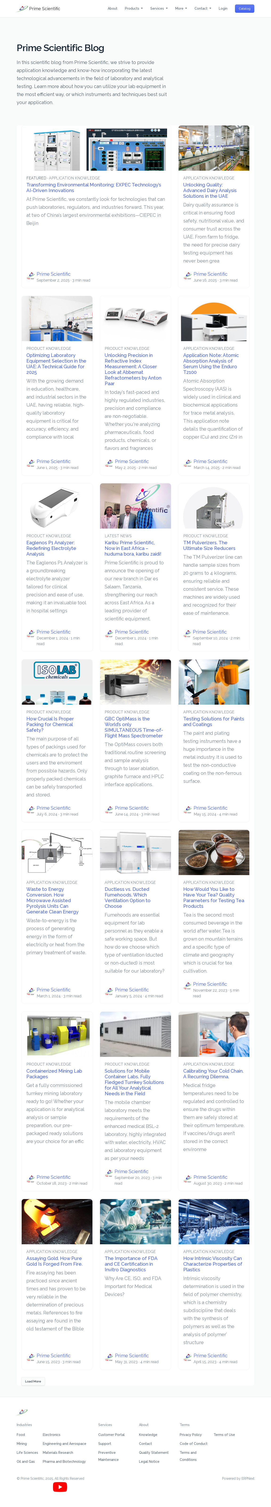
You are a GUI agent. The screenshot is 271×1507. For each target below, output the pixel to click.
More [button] (179, 8)
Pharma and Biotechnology (64, 1461)
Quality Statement (154, 1452)
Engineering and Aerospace (64, 1444)
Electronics (51, 1435)
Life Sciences (27, 1452)
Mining (22, 1444)
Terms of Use (224, 1435)
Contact (145, 1444)
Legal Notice (149, 1461)
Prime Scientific (38, 9)
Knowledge (148, 1435)
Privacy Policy (191, 1435)
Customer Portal (111, 1435)
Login (223, 8)
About (112, 8)
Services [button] (157, 8)
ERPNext (248, 1478)
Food (21, 1435)
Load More (33, 1381)
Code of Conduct (193, 1444)
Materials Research (58, 1452)
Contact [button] (201, 8)
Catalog (245, 8)
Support (104, 1444)
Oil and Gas (26, 1461)
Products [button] (132, 8)
